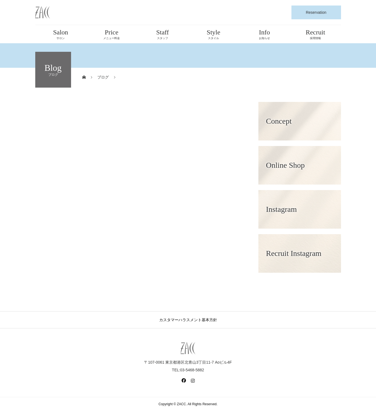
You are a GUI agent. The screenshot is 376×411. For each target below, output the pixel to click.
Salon (61, 34)
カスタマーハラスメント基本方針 (188, 320)
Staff (162, 34)
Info (264, 34)
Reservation (316, 12)
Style (213, 34)
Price (111, 34)
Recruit (315, 34)
